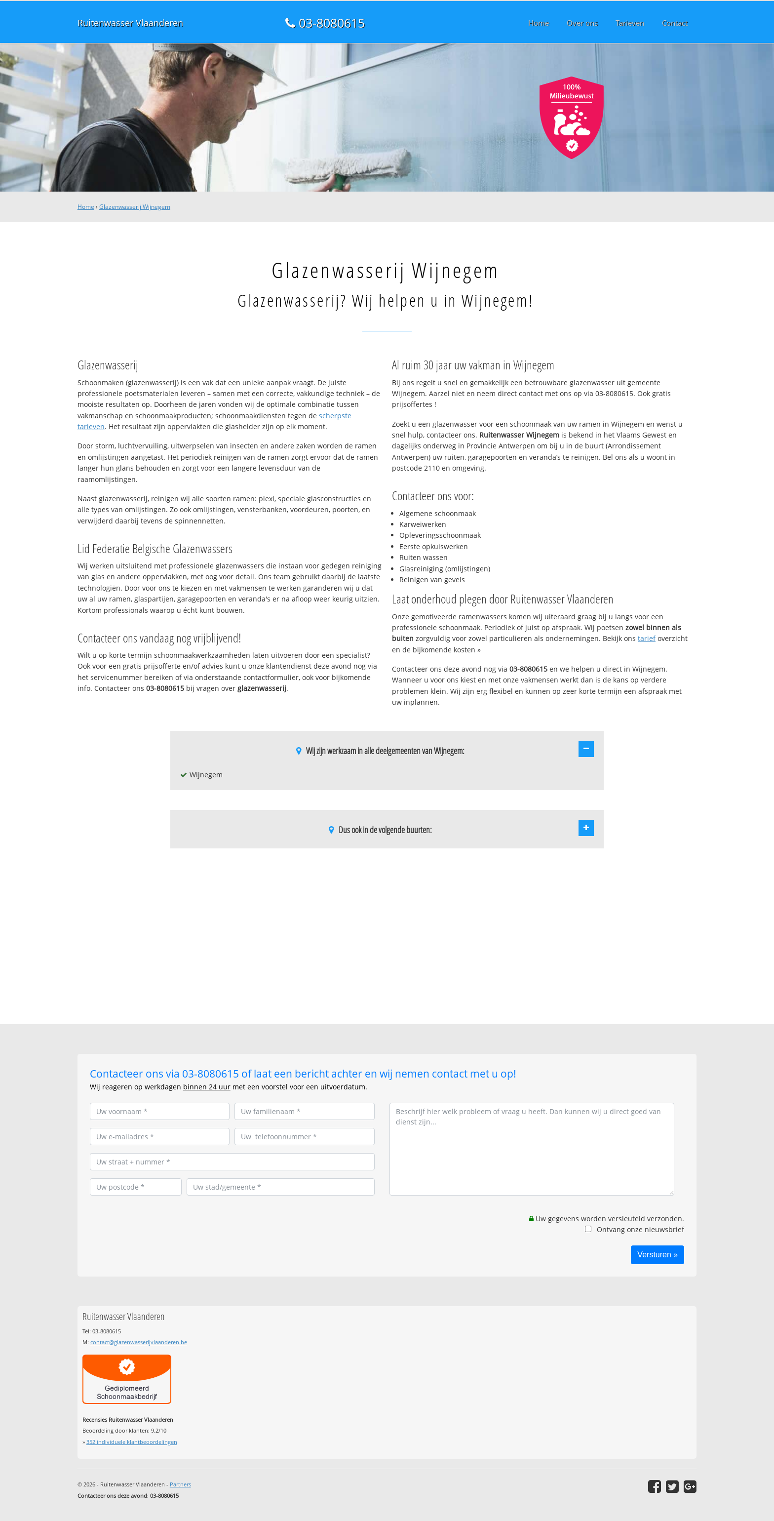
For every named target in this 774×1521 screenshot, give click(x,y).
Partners (180, 1484)
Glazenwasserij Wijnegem (134, 206)
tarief (647, 638)
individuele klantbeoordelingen (131, 1441)
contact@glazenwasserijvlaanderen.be (138, 1342)
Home (85, 206)
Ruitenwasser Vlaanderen (130, 23)
